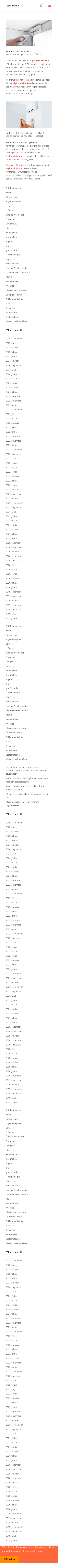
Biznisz (9, 192)
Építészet (38, 54)
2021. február (12, 534)
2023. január (11, 431)
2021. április (11, 525)
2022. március (12, 476)
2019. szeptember (14, 605)
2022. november (13, 440)
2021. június (11, 516)
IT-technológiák (13, 254)
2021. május (11, 520)
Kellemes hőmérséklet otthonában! (25, 133)
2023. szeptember (14, 409)
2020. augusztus (13, 560)
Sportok (9, 303)
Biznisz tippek (12, 197)
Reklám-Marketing (14, 299)
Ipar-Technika (12, 250)
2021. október (12, 498)
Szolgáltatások (13, 317)
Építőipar (10, 210)
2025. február (12, 352)
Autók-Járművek (13, 188)
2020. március (12, 578)
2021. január (11, 538)
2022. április (11, 471)
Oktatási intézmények (16, 290)
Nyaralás (10, 285)
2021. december (13, 489)
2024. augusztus (13, 365)
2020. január (11, 587)
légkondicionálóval (23, 83)
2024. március (12, 387)
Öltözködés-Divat (14, 294)
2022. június (11, 463)
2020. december (13, 542)
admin (16, 54)
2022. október (12, 445)
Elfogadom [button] (9, 1559)
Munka (9, 276)
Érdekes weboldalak (15, 214)
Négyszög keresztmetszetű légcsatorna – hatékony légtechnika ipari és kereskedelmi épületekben (26, 770)
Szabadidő (10, 308)
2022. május (11, 467)
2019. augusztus (13, 609)
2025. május (11, 343)
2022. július (11, 458)
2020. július (11, 565)
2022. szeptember (14, 449)
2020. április (11, 573)
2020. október (12, 551)
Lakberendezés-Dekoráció (18, 272)
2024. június (11, 374)
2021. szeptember (14, 503)
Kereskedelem (12, 263)
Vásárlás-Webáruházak (16, 321)
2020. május (11, 569)
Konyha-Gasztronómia (16, 268)
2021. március (12, 529)
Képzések (10, 259)
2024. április (11, 383)
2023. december (13, 396)
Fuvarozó (10, 219)
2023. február (12, 427)
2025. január (11, 356)
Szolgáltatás (11, 312)
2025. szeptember (14, 338)
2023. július (11, 414)
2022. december (13, 436)
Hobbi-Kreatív (12, 232)
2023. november (13, 400)
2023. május (11, 418)
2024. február (12, 392)
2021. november (13, 494)
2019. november (13, 596)
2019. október (12, 600)
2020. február (12, 582)
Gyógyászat (11, 223)
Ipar (7, 245)
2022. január (11, 485)
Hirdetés (10, 228)
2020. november (13, 547)
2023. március (12, 423)
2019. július (11, 614)
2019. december (13, 591)
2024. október (12, 360)
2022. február (12, 480)
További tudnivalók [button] (32, 1551)
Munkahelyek (12, 281)
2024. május (11, 378)
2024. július (11, 369)
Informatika (11, 237)
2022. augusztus (13, 454)
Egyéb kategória (13, 201)
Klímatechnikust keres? (18, 51)
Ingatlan (9, 241)
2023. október (12, 405)
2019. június (11, 618)
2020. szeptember (14, 556)
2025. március (12, 347)
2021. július (11, 511)
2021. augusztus (13, 507)
